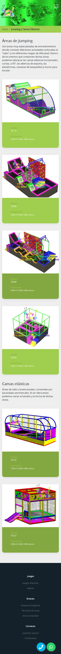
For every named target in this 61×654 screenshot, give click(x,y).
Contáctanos (31, 638)
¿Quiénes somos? (30, 633)
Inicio (5, 29)
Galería (30, 588)
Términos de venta (31, 610)
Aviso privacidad (30, 615)
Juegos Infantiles (31, 583)
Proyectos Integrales (30, 605)
